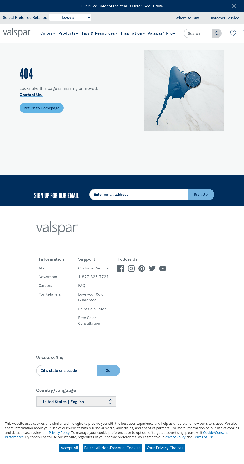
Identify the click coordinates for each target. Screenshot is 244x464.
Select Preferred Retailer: (25, 17)
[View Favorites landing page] (233, 33)
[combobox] (198, 33)
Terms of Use (203, 437)
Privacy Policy (59, 432)
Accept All (69, 447)
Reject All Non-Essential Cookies (112, 447)
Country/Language (56, 390)
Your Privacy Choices (165, 447)
